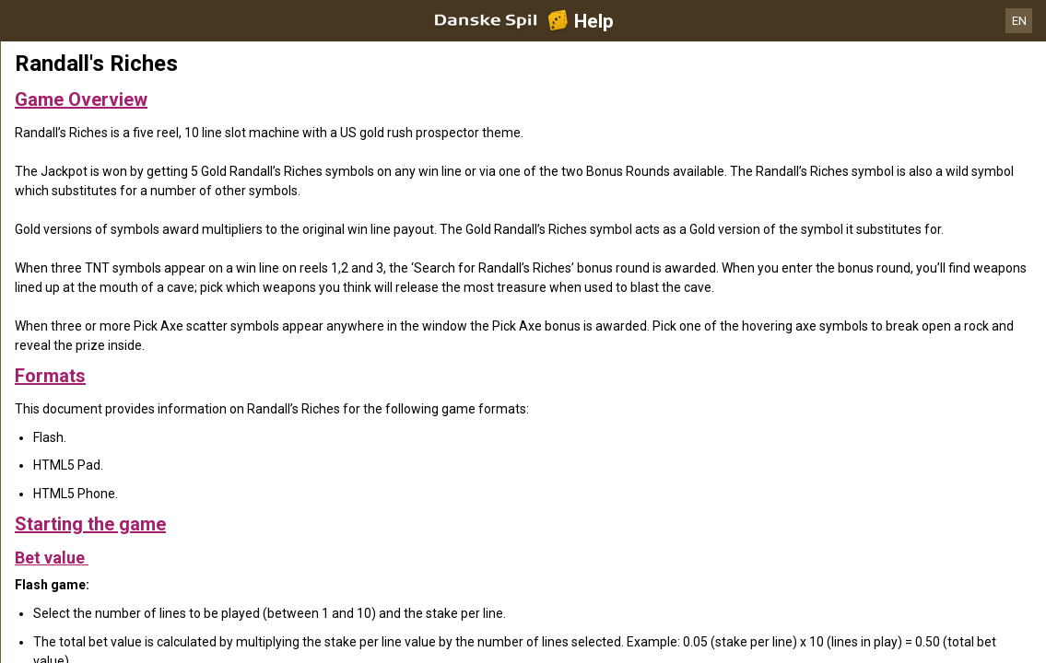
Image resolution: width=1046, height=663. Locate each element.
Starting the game (90, 524)
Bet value (51, 557)
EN (1019, 21)
